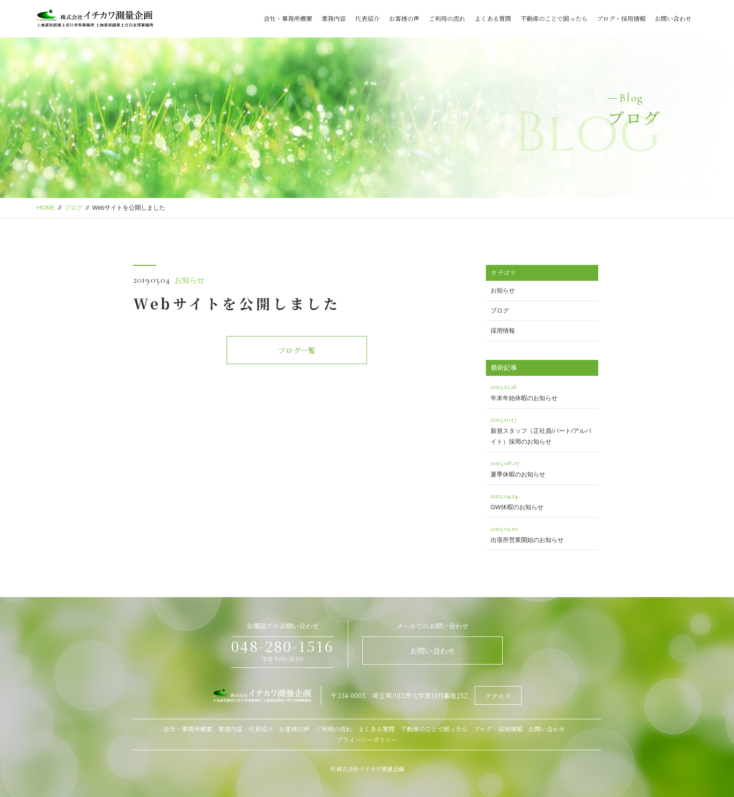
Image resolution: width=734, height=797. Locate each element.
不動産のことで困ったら (554, 18)
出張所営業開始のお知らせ (542, 532)
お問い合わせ (673, 18)
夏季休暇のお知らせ (542, 467)
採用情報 (503, 330)
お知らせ (190, 280)
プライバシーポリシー (367, 739)
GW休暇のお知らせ (542, 500)
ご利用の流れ (447, 18)
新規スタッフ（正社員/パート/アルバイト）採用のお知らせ (542, 429)
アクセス (498, 696)
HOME (46, 207)
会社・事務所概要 (288, 18)
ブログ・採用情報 (621, 18)
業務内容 (334, 18)
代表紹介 (367, 18)
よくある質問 (493, 18)
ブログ (74, 207)
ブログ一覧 (297, 350)
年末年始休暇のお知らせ (542, 391)
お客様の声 (404, 18)
